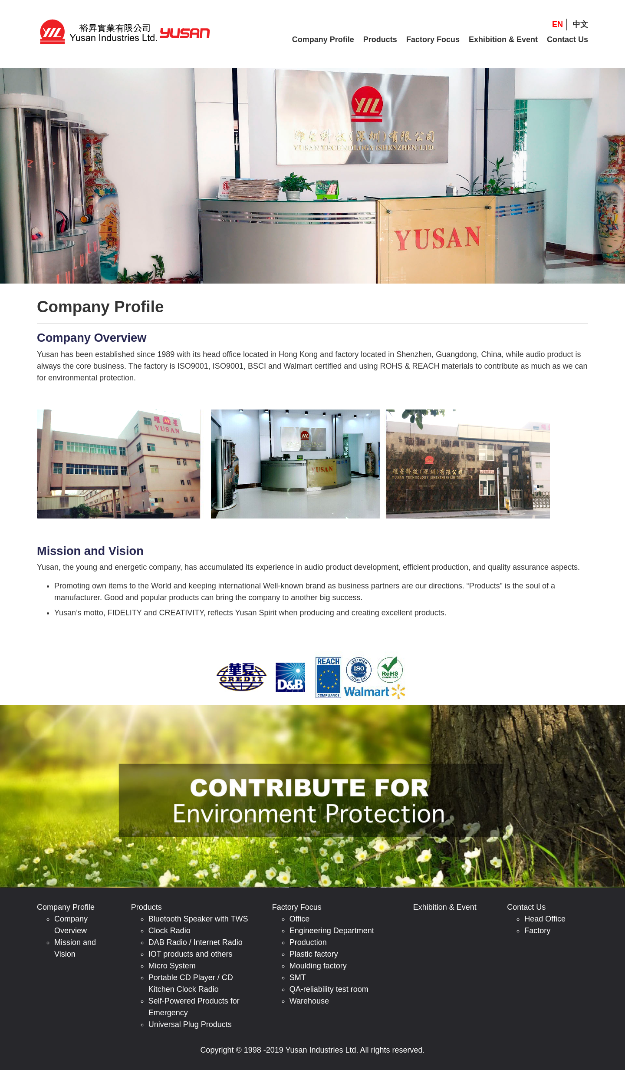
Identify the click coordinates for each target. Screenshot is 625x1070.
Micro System (172, 965)
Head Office (545, 919)
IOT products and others (190, 954)
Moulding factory (318, 965)
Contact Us (567, 39)
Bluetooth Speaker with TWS (198, 919)
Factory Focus (433, 39)
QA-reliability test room (328, 989)
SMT (297, 977)
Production (308, 942)
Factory (537, 930)
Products (380, 39)
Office (299, 919)
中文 (580, 24)
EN (557, 24)
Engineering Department (331, 930)
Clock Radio (169, 930)
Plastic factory (313, 954)
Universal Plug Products (190, 1024)
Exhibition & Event (503, 39)
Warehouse (309, 1001)
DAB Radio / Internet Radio (195, 942)
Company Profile (323, 39)
